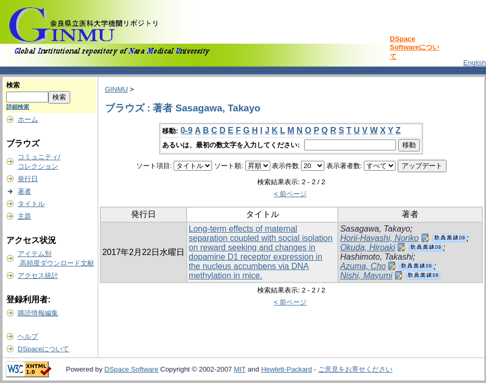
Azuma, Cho (363, 266)
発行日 (28, 179)
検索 (13, 85)
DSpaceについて (43, 349)
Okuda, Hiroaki (367, 247)
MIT (240, 369)
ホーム (28, 119)
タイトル (31, 204)
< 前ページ (290, 194)
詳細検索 (17, 107)
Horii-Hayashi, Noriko (379, 238)
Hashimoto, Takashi (376, 256)
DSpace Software (131, 369)
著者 (24, 191)
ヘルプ (28, 336)
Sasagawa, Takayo (375, 228)
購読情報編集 (38, 313)
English (474, 63)
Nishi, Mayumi (366, 275)
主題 (24, 216)
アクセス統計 (38, 275)
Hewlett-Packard (286, 369)
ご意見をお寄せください (355, 369)
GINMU (116, 89)
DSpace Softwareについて (414, 47)
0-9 (186, 130)
